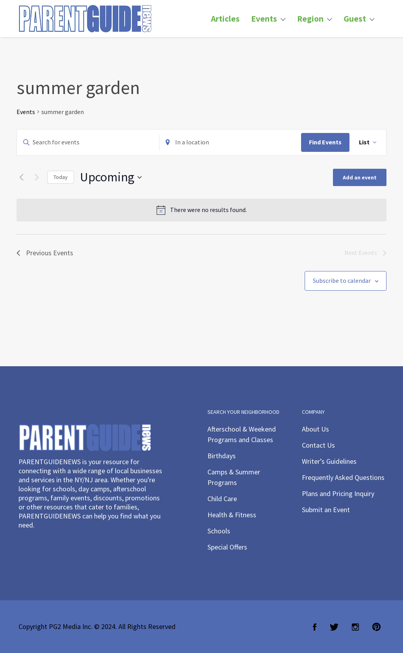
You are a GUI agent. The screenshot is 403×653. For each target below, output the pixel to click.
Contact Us (318, 445)
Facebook (314, 627)
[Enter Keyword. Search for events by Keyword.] (88, 142)
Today (61, 177)
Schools (218, 530)
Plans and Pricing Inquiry (338, 493)
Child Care (222, 498)
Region (310, 18)
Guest (355, 18)
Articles (225, 18)
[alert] (201, 210)
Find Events (325, 142)
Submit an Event (326, 509)
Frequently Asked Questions (343, 477)
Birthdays (221, 455)
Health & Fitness (231, 514)
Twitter (334, 627)
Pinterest (376, 627)
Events (264, 18)
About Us (315, 428)
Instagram (355, 627)
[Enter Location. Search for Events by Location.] (230, 142)
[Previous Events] (21, 177)
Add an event (360, 177)
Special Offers (227, 547)
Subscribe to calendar (342, 280)
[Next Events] (36, 177)
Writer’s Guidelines (329, 461)
